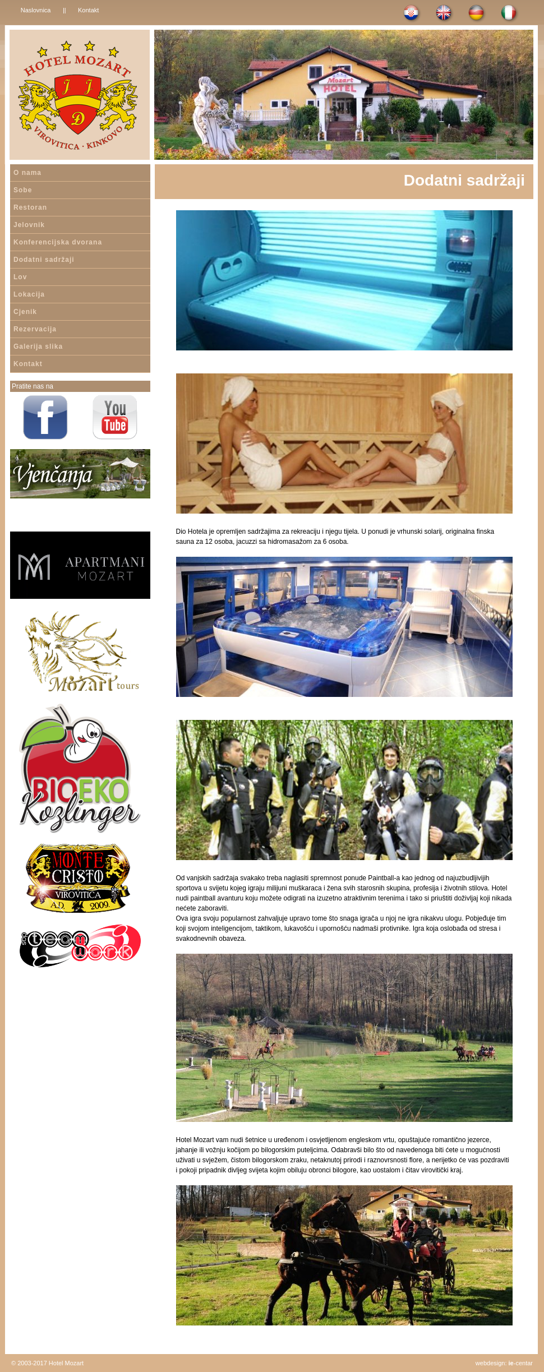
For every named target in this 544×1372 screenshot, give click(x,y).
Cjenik (25, 312)
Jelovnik (29, 225)
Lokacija (29, 294)
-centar (521, 1363)
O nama (27, 173)
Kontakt (88, 10)
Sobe (22, 190)
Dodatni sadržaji (44, 260)
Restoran (30, 207)
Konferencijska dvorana (57, 242)
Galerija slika (38, 346)
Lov (20, 277)
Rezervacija (35, 329)
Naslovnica (36, 10)
